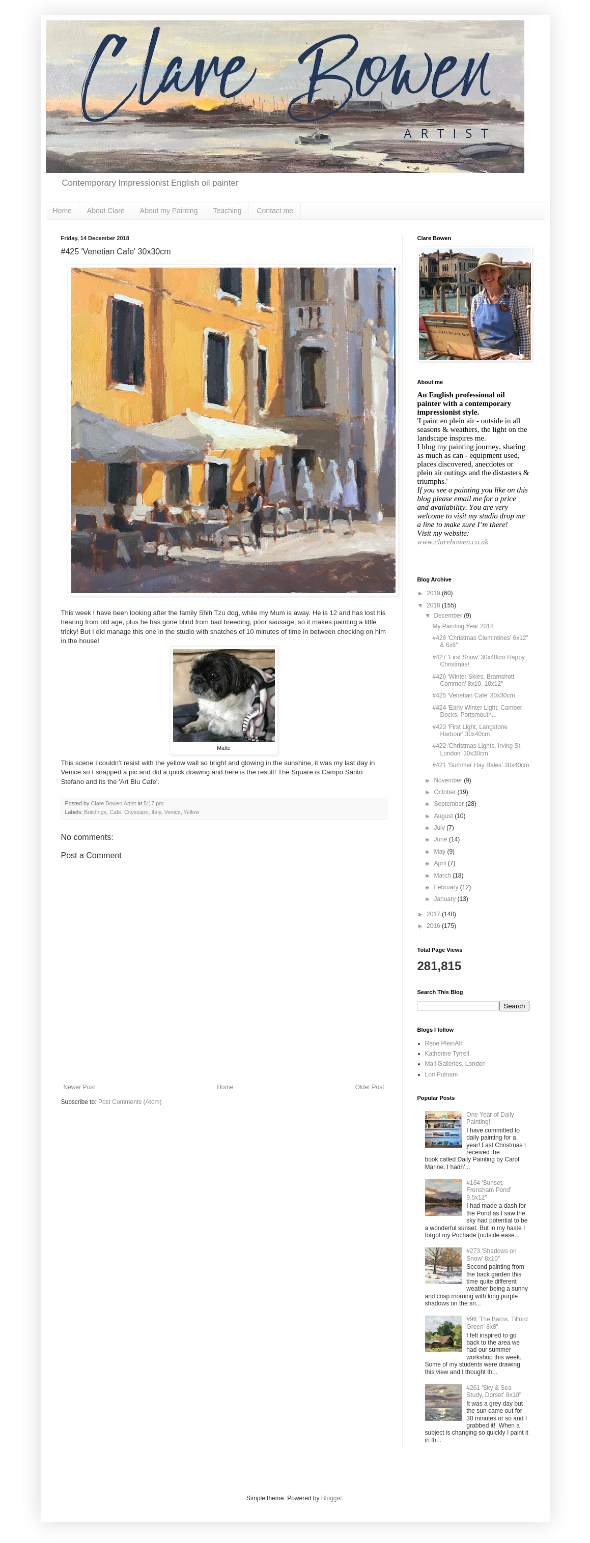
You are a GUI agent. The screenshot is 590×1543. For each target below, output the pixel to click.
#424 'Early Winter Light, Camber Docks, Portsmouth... (477, 711)
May (440, 851)
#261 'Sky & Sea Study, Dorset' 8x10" (493, 1391)
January (445, 898)
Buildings (95, 812)
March (443, 875)
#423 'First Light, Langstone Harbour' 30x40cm (470, 730)
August (444, 816)
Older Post (369, 1087)
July (440, 827)
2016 (434, 925)
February (447, 887)
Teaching (227, 211)
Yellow (192, 812)
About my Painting (169, 211)
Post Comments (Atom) (130, 1101)
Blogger (331, 1498)
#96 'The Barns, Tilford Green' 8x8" (496, 1323)
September (449, 803)
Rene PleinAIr (444, 1043)
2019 (434, 593)
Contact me (275, 211)
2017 (434, 914)
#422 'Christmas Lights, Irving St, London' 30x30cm (477, 749)
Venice (172, 812)
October (445, 792)
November (449, 780)
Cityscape (136, 812)
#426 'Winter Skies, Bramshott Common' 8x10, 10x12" (473, 680)
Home (62, 211)
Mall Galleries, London (455, 1063)
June (441, 839)
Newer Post (79, 1087)
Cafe (115, 812)
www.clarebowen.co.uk (453, 542)
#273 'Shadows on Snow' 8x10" (491, 1254)
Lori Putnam (441, 1074)
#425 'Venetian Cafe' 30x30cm (473, 695)
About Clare (106, 211)
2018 (434, 605)
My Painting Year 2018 (462, 626)
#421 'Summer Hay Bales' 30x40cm (480, 765)
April (440, 863)
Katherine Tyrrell (447, 1053)
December (449, 615)
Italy (156, 812)
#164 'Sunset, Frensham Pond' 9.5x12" (488, 1190)
